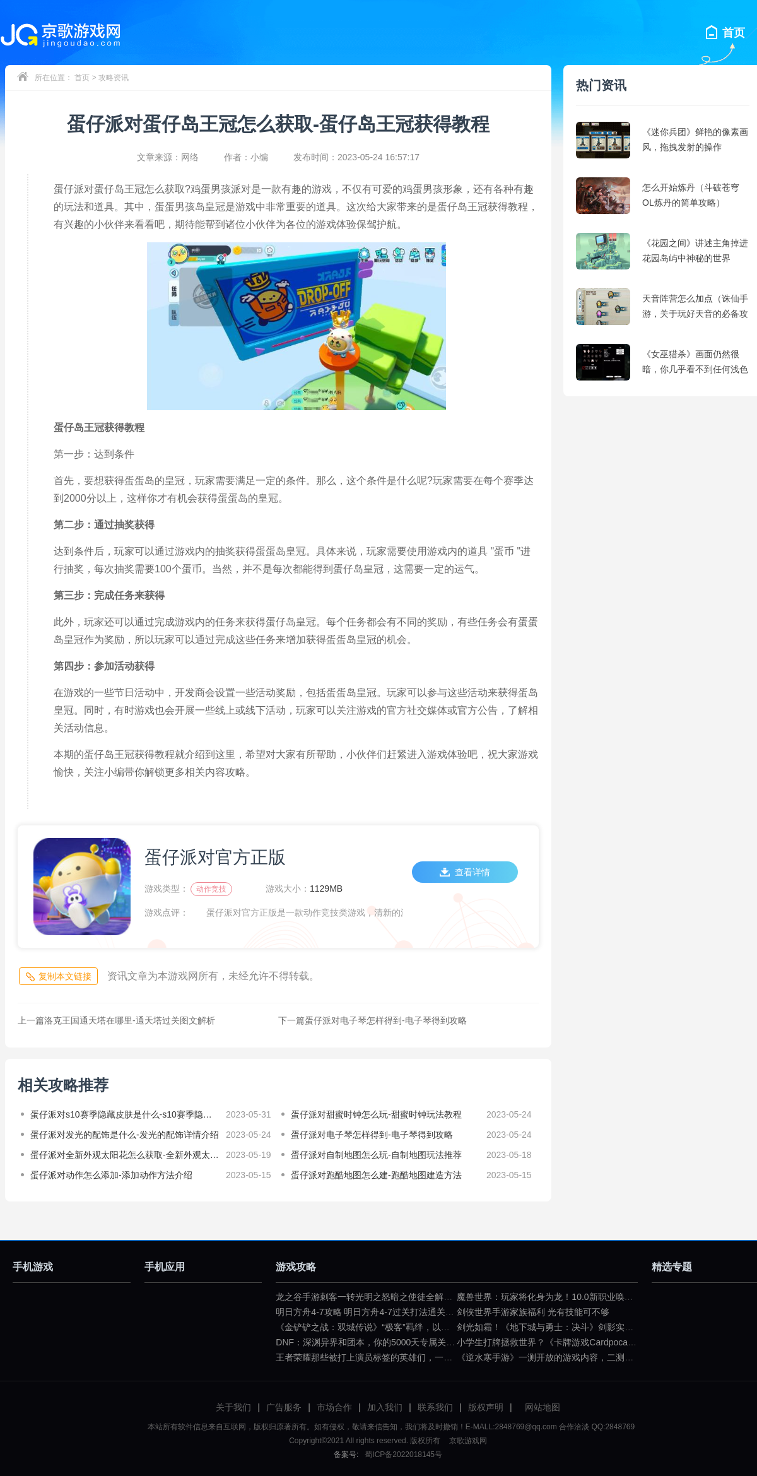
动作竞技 (211, 889)
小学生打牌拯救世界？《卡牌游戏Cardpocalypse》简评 (565, 1342)
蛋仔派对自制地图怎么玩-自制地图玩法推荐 (376, 1155)
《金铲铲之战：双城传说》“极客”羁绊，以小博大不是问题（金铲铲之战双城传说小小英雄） (455, 1327)
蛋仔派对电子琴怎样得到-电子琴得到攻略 (372, 1020)
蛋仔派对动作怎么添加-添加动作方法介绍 (111, 1175)
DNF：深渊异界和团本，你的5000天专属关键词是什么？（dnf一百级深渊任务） (433, 1342)
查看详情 (465, 872)
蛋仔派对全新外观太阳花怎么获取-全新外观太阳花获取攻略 (125, 1155)
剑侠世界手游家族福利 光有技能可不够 (533, 1312)
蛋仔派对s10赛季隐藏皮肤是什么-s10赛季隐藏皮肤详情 (125, 1114)
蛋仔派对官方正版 (215, 857)
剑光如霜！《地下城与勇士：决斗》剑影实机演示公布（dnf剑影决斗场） (599, 1327)
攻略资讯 (113, 77)
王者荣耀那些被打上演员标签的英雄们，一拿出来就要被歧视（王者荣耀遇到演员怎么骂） (452, 1357)
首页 (82, 77)
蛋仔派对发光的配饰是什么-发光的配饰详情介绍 (124, 1135)
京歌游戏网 (466, 1440)
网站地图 (542, 1407)
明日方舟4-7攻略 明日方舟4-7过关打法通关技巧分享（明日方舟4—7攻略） (423, 1312)
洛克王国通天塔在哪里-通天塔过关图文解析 (116, 1020)
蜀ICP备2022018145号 (403, 1454)
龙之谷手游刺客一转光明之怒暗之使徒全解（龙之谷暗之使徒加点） (408, 1297)
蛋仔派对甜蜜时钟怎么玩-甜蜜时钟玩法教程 (376, 1114)
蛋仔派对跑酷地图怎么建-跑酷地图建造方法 (376, 1175)
